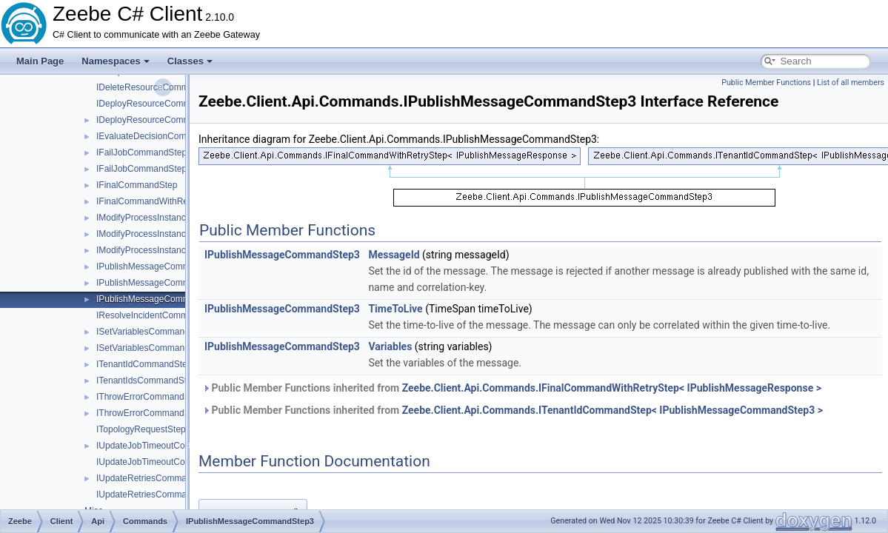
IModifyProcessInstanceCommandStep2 (175, 234)
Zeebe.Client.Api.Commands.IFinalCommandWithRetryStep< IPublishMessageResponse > (611, 388)
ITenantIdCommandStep (144, 364)
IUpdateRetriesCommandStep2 (158, 494)
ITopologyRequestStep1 (143, 429)
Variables (390, 346)
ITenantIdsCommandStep (146, 380)
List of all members (850, 82)
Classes (190, 61)
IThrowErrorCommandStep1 (151, 397)
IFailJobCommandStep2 (144, 169)
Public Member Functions (766, 82)
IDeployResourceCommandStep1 (162, 120)
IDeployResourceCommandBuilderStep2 (176, 103)
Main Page (40, 61)
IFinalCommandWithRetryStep (156, 201)
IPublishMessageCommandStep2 (162, 283)
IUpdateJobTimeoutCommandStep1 (167, 445)
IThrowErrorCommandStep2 (151, 413)
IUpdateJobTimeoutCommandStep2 (167, 462)
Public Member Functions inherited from (511, 388)
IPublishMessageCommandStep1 (162, 266)
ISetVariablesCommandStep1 (154, 331)
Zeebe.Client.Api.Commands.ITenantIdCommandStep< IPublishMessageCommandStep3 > (612, 410)
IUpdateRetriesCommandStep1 (158, 478)
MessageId (393, 255)
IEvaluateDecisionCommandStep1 (164, 136)
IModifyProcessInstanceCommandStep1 (175, 217)
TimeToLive (395, 309)
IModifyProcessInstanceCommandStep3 (175, 250)
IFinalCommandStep (136, 185)
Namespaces (115, 61)
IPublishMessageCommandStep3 (162, 299)
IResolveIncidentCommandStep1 (161, 315)
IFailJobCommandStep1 (144, 152)
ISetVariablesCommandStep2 (154, 348)
